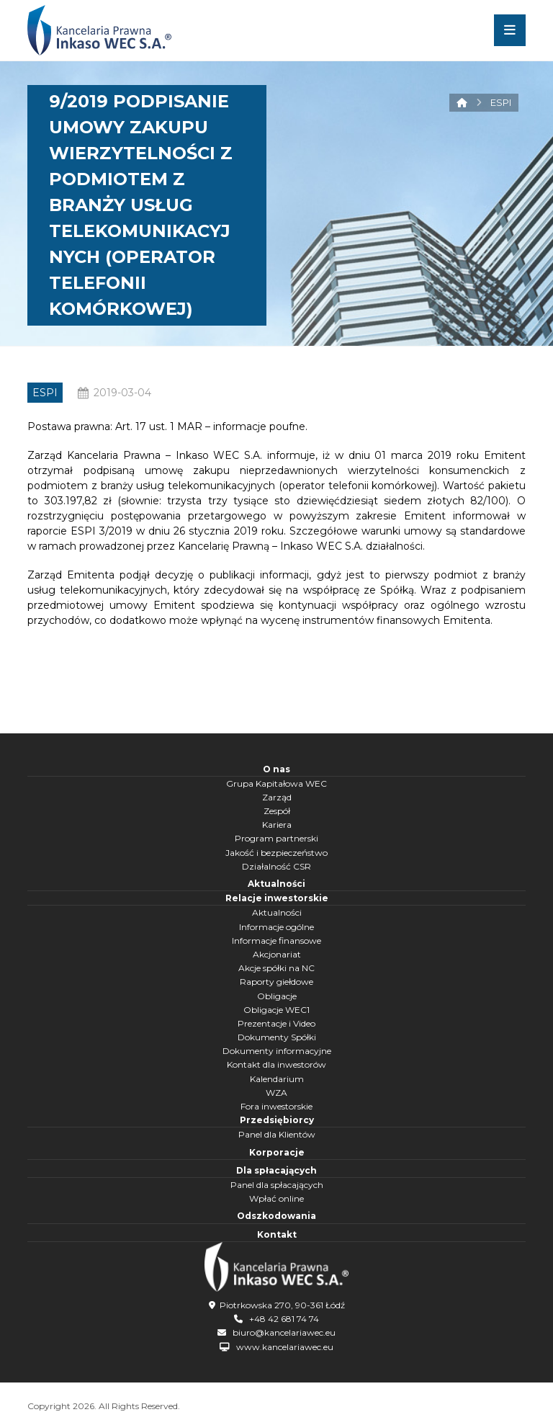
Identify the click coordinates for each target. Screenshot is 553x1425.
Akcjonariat (277, 954)
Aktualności (276, 883)
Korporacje (277, 1152)
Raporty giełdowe (276, 981)
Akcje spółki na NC (276, 967)
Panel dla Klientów (276, 1134)
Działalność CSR (276, 866)
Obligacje (277, 996)
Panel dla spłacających (276, 1184)
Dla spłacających (276, 1170)
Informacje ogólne (276, 926)
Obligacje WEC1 (276, 1009)
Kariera (277, 824)
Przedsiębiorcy (277, 1119)
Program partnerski (276, 838)
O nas (276, 769)
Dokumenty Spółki (277, 1037)
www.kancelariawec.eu (284, 1346)
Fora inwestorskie (276, 1106)
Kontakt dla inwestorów (276, 1064)
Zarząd (277, 797)
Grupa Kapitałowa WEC (276, 783)
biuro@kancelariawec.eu (284, 1332)
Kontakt (277, 1234)
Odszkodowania (276, 1215)
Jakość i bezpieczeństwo (276, 852)
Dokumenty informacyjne (276, 1050)
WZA (276, 1092)
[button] (510, 30)
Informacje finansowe (276, 940)
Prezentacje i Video (276, 1023)
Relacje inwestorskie (276, 898)
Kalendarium (277, 1078)
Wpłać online (276, 1198)
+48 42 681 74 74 (284, 1318)
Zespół (277, 810)
